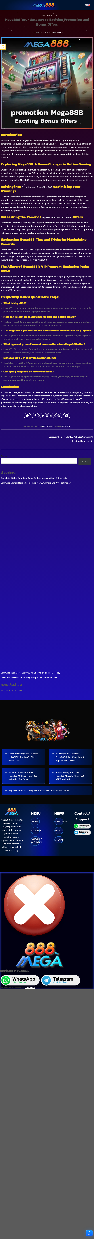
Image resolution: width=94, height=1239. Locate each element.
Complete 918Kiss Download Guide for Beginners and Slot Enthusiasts (34, 469)
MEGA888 (47, 15)
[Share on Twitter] (43, 415)
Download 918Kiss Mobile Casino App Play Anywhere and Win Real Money (36, 474)
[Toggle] (6, 564)
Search (4, 447)
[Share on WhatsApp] (27, 415)
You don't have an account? (17, 789)
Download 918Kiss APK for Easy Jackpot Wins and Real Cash (29, 488)
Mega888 (28, 140)
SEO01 (60, 32)
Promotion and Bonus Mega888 (37, 187)
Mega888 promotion (45, 222)
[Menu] (4, 5)
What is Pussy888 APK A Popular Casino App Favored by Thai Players (34, 478)
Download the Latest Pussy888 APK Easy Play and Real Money (30, 483)
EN (88, 5)
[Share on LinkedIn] (66, 415)
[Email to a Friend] (51, 415)
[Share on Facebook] (35, 415)
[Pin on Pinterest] (58, 415)
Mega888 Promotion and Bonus (57, 217)
